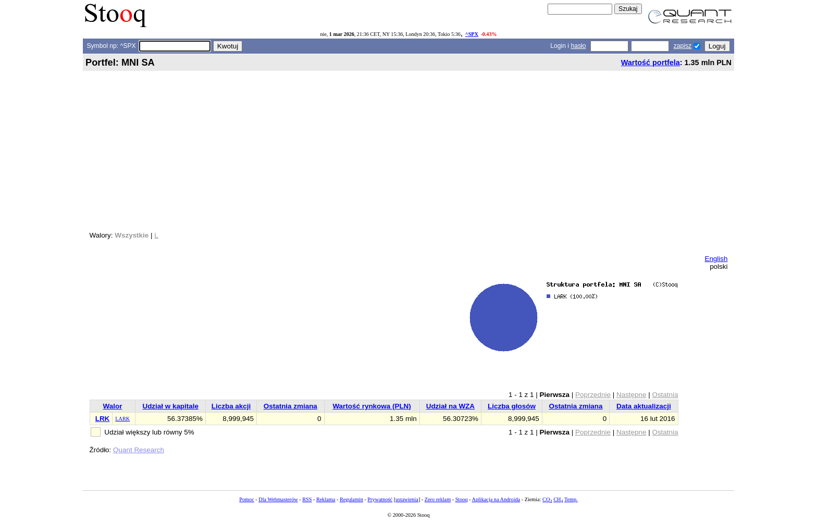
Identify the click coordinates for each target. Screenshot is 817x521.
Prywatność (379, 499)
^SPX (471, 34)
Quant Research (138, 450)
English (715, 259)
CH (558, 499)
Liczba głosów (512, 406)
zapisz (682, 45)
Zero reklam (438, 499)
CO (547, 499)
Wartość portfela (650, 62)
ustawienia (406, 499)
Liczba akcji (231, 406)
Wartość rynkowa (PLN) (371, 406)
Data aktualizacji (643, 406)
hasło (578, 45)
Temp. (571, 499)
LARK (122, 418)
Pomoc (246, 499)
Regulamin (351, 499)
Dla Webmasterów (278, 499)
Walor (112, 406)
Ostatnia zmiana (290, 406)
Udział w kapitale (170, 406)
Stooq (461, 499)
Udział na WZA (450, 406)
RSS (307, 499)
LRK (102, 419)
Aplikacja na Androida (496, 499)
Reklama (325, 499)
